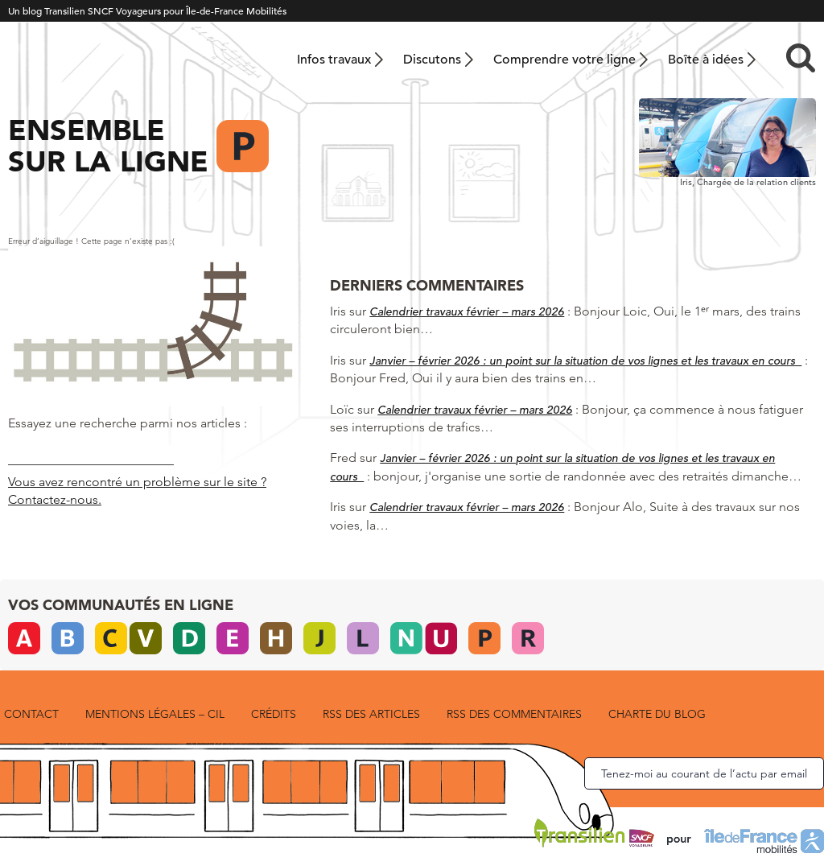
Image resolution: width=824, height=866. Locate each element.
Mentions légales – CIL (155, 714)
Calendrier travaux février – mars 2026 (466, 311)
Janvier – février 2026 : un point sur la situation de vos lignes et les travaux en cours (585, 360)
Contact (31, 714)
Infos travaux (334, 60)
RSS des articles (371, 714)
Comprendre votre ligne (564, 60)
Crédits (273, 714)
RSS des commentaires (514, 714)
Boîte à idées (706, 60)
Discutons (432, 60)
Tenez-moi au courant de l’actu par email (704, 773)
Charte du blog (657, 714)
